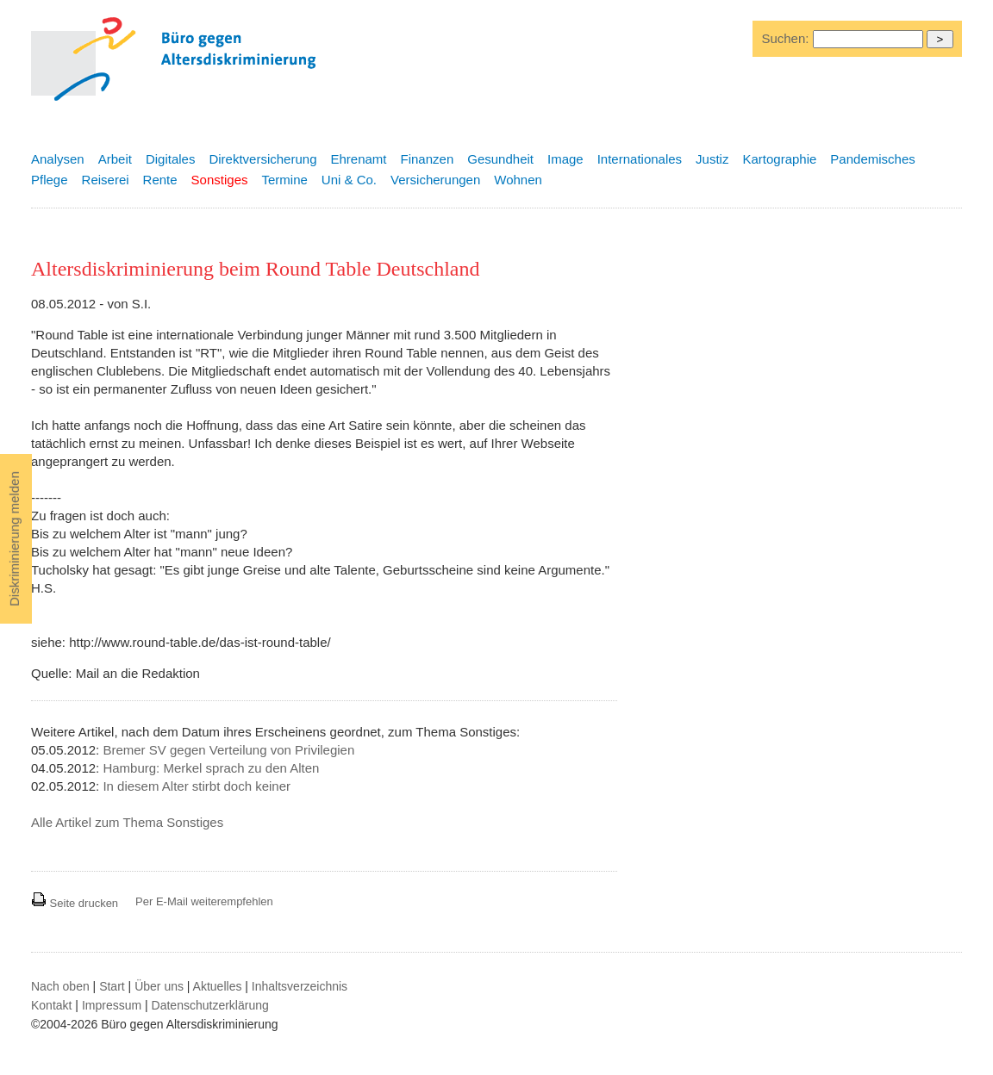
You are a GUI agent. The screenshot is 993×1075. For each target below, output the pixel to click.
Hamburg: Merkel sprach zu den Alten (211, 768)
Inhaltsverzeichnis (299, 986)
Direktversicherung (262, 159)
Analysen (57, 159)
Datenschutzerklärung (210, 1005)
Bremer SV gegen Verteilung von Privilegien (228, 750)
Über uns (159, 986)
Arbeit (115, 159)
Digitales (171, 159)
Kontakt (51, 1005)
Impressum (111, 1005)
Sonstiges (219, 179)
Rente (160, 179)
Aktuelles (217, 986)
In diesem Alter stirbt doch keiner (196, 786)
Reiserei (105, 179)
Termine (284, 179)
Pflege (49, 179)
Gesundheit (500, 159)
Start (112, 986)
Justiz (712, 159)
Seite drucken (74, 903)
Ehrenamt (358, 159)
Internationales (639, 159)
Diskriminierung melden (14, 538)
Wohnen (518, 179)
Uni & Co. (349, 179)
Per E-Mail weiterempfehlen (204, 901)
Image (565, 159)
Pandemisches (872, 159)
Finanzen (427, 159)
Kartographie (779, 159)
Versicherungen (435, 179)
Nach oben (60, 986)
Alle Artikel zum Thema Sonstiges (127, 822)
